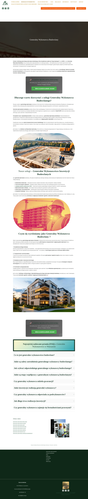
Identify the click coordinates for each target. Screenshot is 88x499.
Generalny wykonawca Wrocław (19, 426)
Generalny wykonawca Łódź (19, 425)
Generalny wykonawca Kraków (19, 423)
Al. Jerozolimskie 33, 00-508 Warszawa (22, 489)
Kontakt (47, 459)
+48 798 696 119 (22, 492)
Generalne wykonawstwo (50, 451)
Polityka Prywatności (65, 494)
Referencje (47, 461)
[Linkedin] (8, 8)
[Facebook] (3, 8)
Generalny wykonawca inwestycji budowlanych (22, 433)
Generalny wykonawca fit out (19, 431)
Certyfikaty (47, 458)
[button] (35, 2)
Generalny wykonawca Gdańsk (19, 430)
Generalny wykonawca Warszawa (20, 421)
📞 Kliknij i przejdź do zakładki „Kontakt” (44, 88)
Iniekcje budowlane (49, 453)
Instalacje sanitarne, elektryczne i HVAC (23, 186)
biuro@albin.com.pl (22, 495)
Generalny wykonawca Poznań (19, 428)
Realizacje (47, 456)
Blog (46, 454)
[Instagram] (6, 8)
